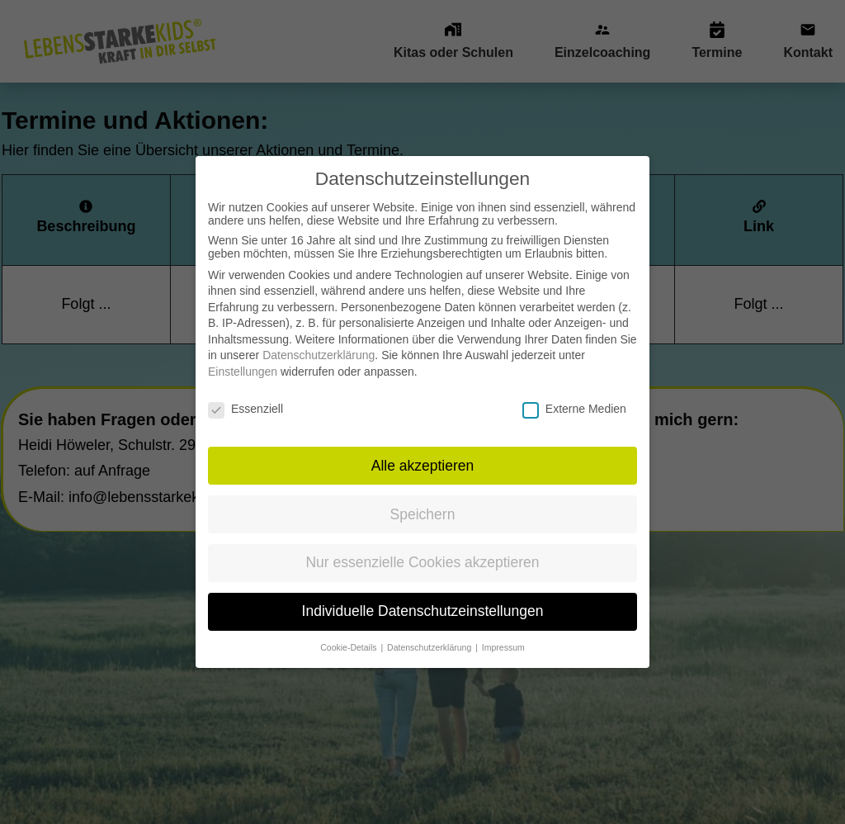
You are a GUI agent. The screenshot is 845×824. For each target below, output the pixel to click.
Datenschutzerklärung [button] (430, 637)
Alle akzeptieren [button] (422, 455)
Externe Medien (574, 398)
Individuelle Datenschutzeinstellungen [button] (423, 601)
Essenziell (245, 398)
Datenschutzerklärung (318, 345)
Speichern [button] (423, 503)
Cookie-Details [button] (349, 637)
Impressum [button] (503, 637)
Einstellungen (242, 361)
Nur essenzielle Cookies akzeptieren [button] (422, 552)
